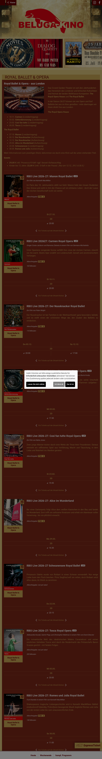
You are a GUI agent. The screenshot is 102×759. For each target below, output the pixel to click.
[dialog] (51, 379)
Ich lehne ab (59, 384)
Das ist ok (70, 384)
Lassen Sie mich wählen (36, 384)
